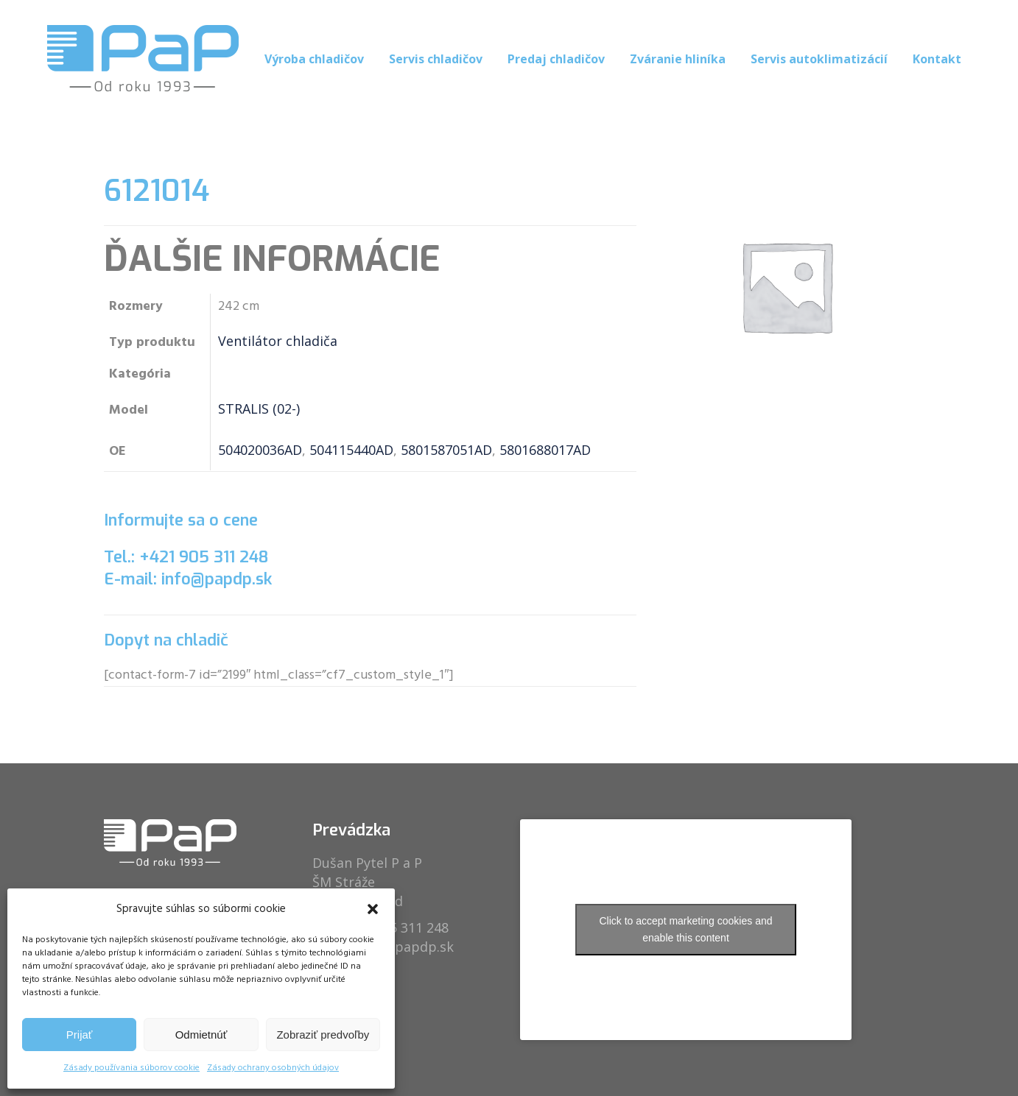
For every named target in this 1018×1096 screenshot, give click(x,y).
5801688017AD (545, 450)
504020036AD (260, 450)
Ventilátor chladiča (277, 341)
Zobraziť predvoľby (322, 1034)
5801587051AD (446, 450)
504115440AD (351, 450)
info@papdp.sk (406, 946)
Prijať (79, 1034)
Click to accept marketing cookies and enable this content (686, 929)
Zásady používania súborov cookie (131, 1068)
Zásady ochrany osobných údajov (273, 1068)
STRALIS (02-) (259, 408)
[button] (372, 909)
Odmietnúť (201, 1034)
